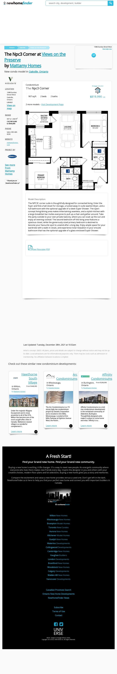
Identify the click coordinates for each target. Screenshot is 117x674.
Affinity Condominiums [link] (101, 376)
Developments (58, 543)
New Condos (58, 527)
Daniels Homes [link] (54, 388)
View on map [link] (11, 107)
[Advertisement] (58, 25)
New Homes (59, 515)
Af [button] (105, 426)
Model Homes (58, 523)
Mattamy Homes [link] (19, 391)
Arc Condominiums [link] (66, 376)
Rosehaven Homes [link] (90, 388)
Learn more (16, 431)
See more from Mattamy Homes (10, 169)
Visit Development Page (52, 104)
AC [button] (71, 426)
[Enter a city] (77, 3)
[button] (110, 3)
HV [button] (36, 432)
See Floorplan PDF (39, 249)
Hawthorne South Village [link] (29, 378)
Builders (58, 555)
